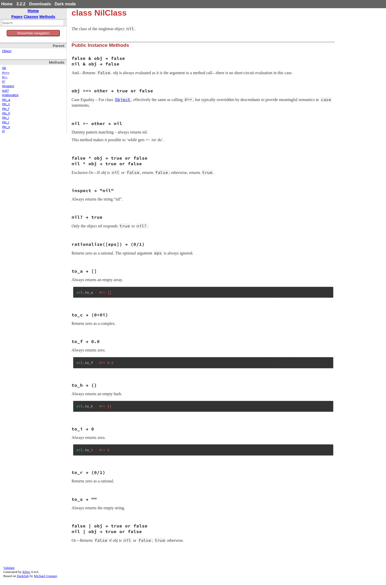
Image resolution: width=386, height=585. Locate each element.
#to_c (6, 104)
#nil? (5, 91)
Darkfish (23, 576)
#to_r (5, 122)
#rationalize (10, 95)
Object (6, 51)
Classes (31, 16)
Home (7, 4)
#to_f (5, 109)
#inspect (8, 86)
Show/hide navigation (33, 33)
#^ (3, 81)
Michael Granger (45, 576)
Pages (17, 16)
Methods (47, 16)
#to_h (6, 113)
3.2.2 (21, 4)
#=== (5, 72)
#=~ (5, 77)
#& (4, 68)
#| (3, 131)
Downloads (40, 4)
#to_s (6, 127)
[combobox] (32, 22)
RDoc (26, 572)
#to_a (6, 100)
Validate (9, 568)
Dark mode (65, 4)
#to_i (5, 117)
